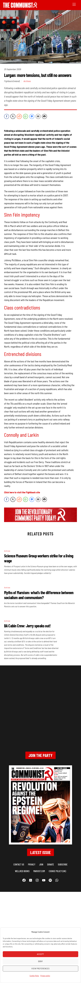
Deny (40, 961)
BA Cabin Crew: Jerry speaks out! (27, 625)
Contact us (18, 864)
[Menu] (74, 4)
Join (41, 864)
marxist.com (39, 871)
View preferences (40, 968)
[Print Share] (44, 116)
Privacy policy (45, 975)
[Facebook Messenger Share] (31, 116)
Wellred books (22, 871)
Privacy (31, 864)
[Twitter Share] (12, 116)
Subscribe (62, 864)
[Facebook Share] (6, 116)
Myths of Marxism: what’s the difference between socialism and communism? (38, 595)
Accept (40, 954)
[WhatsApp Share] (25, 116)
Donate (50, 864)
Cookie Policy (34, 975)
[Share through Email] (38, 116)
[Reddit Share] (19, 116)
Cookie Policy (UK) (57, 871)
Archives (27, 81)
